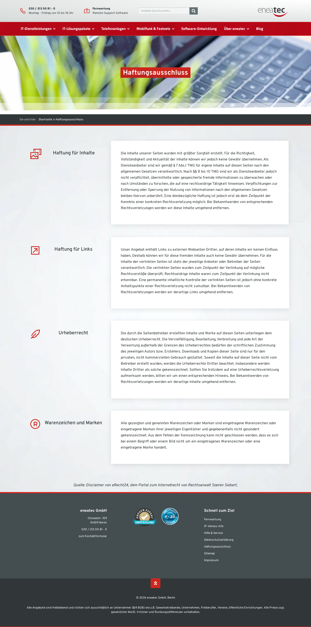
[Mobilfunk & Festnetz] (155, 28)
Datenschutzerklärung (218, 540)
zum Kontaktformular (92, 536)
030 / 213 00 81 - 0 (42, 9)
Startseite (45, 120)
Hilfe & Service (213, 533)
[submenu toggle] (54, 28)
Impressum (211, 560)
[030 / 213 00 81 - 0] (22, 11)
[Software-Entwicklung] (199, 28)
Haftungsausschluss (217, 547)
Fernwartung (101, 9)
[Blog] (259, 28)
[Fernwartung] (86, 11)
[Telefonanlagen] (115, 28)
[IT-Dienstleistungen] (38, 28)
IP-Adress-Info (214, 526)
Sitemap (209, 554)
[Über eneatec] (236, 28)
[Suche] (194, 11)
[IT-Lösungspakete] (78, 28)
